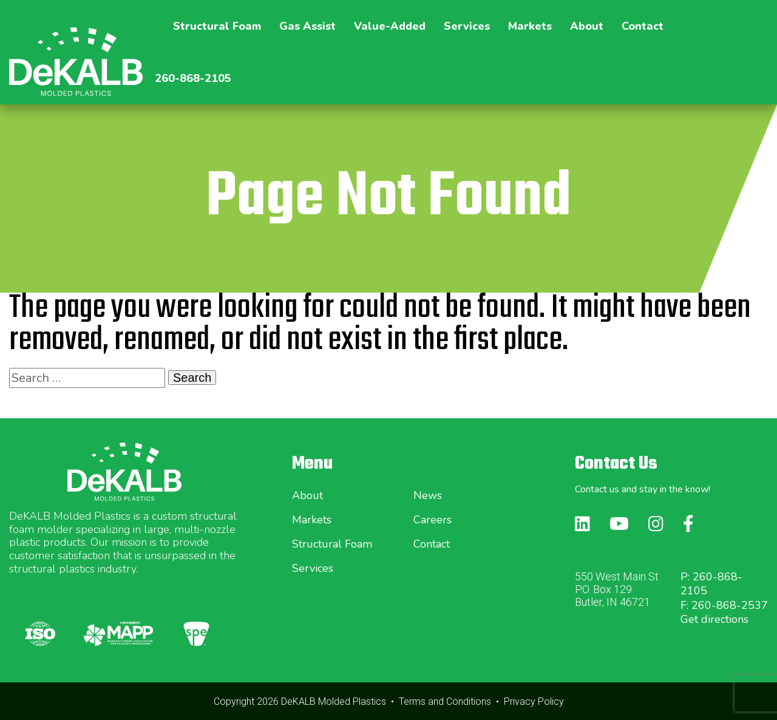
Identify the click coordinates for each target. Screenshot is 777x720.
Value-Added (390, 26)
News (427, 495)
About (307, 495)
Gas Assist (307, 26)
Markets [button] (530, 26)
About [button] (586, 26)
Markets (311, 519)
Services (312, 568)
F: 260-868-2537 (724, 605)
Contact (642, 26)
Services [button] (467, 26)
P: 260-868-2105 (711, 583)
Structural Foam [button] (217, 26)
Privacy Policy (534, 701)
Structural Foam (332, 544)
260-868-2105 (193, 78)
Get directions (714, 619)
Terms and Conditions (445, 701)
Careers (432, 519)
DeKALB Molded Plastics (333, 701)
